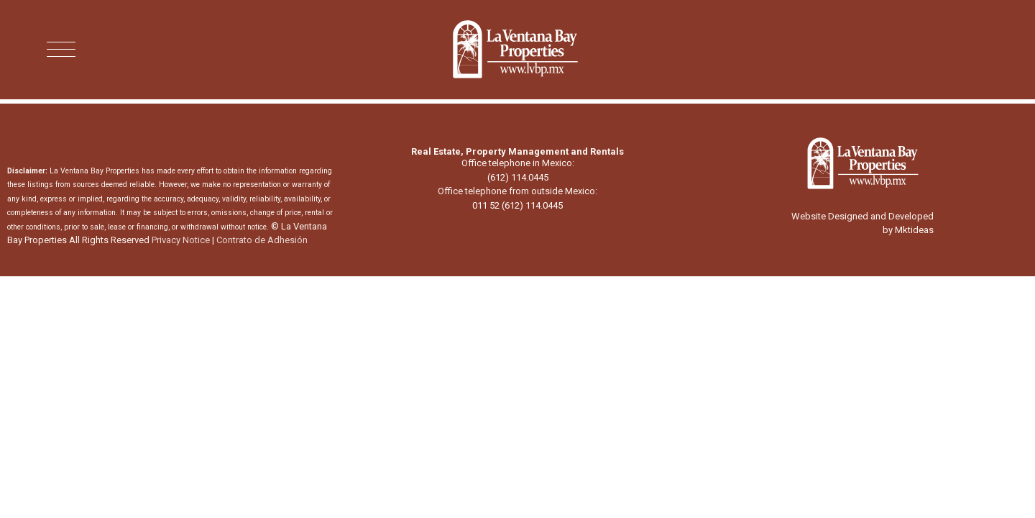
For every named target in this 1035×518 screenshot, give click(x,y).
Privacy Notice (181, 240)
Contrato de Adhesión (262, 240)
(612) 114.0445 (517, 177)
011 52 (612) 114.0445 (517, 205)
